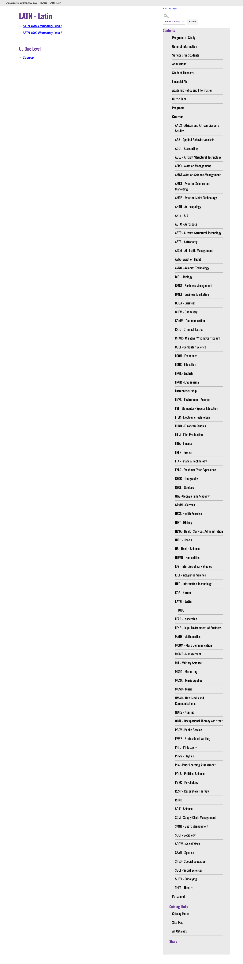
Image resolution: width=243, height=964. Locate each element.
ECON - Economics (186, 355)
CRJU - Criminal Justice (189, 329)
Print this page (170, 8)
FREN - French (183, 452)
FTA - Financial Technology (191, 460)
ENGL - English (184, 373)
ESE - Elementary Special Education (196, 408)
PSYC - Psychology (186, 782)
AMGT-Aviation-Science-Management (198, 174)
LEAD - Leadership (186, 618)
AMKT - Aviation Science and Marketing (192, 186)
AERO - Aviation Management (193, 165)
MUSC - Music (183, 688)
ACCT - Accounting (186, 148)
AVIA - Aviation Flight (188, 259)
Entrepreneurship (186, 390)
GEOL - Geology (184, 487)
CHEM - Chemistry (186, 311)
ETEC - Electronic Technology (192, 417)
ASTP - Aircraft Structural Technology (198, 232)
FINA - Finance (184, 443)
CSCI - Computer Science (190, 346)
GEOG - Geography (186, 478)
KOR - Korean (183, 592)
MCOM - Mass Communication (193, 645)
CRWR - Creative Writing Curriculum (197, 338)
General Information (184, 46)
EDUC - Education (185, 364)
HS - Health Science (187, 548)
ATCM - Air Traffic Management (194, 250)
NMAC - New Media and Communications (189, 700)
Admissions (179, 63)
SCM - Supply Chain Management (195, 817)
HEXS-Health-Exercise (188, 513)
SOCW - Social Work (187, 843)
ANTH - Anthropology (188, 206)
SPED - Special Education (190, 861)
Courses (43, 3)
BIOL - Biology (183, 276)
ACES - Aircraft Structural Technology (198, 157)
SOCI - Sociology (185, 835)
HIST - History (183, 522)
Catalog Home (180, 913)
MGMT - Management (188, 653)
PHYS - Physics (184, 755)
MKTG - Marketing (186, 671)
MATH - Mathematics (187, 636)
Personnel (178, 896)
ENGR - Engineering (187, 382)
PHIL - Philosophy (186, 747)
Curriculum (179, 98)
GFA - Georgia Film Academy (192, 496)
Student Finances (183, 72)
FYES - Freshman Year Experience (195, 469)
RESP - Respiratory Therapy (192, 791)
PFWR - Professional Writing (192, 738)
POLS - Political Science (190, 773)
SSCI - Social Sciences (189, 870)
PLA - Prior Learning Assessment (195, 764)
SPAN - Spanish (184, 852)
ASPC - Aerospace (186, 224)
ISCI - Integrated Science (190, 574)
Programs (178, 107)
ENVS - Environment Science (192, 399)
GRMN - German (185, 504)
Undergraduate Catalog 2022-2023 (21, 3)
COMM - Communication (190, 320)
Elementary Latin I (42, 26)
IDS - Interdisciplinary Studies (193, 566)
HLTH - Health (183, 539)
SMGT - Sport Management (191, 826)
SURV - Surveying (186, 878)
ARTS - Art (181, 215)
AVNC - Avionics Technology (192, 267)
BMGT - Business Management (193, 285)
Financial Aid (180, 81)
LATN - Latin (183, 601)
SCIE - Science (184, 808)
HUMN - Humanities (187, 557)
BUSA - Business (185, 302)
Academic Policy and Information (192, 90)
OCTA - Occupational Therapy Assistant (199, 720)
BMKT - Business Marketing (192, 294)
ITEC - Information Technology (193, 583)
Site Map (177, 922)
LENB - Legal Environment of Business (198, 627)
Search (192, 21)
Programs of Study (183, 37)
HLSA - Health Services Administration (199, 531)
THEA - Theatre (184, 887)
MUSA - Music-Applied (189, 680)
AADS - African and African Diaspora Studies (197, 128)
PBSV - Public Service (188, 729)
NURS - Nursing (184, 712)
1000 (181, 610)
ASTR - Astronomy (186, 241)
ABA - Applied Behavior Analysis (194, 139)
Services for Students (185, 55)
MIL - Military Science (188, 662)
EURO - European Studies (190, 425)
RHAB (178, 799)
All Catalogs (179, 931)
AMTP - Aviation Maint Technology (196, 197)
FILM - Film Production (189, 434)
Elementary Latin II (42, 33)
